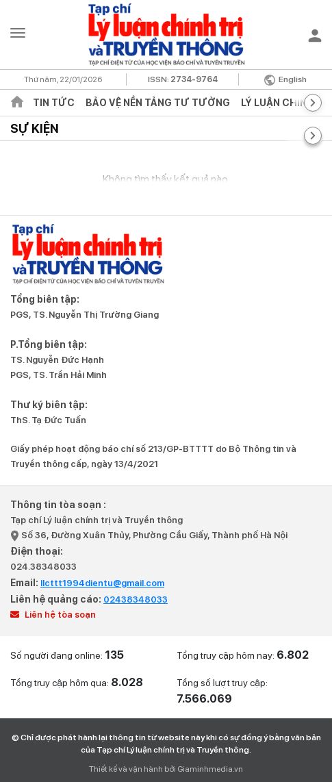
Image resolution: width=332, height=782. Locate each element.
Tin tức (54, 102)
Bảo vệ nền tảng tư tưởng (158, 102)
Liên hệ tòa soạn (53, 614)
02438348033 (135, 599)
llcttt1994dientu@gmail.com (102, 583)
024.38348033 (43, 567)
